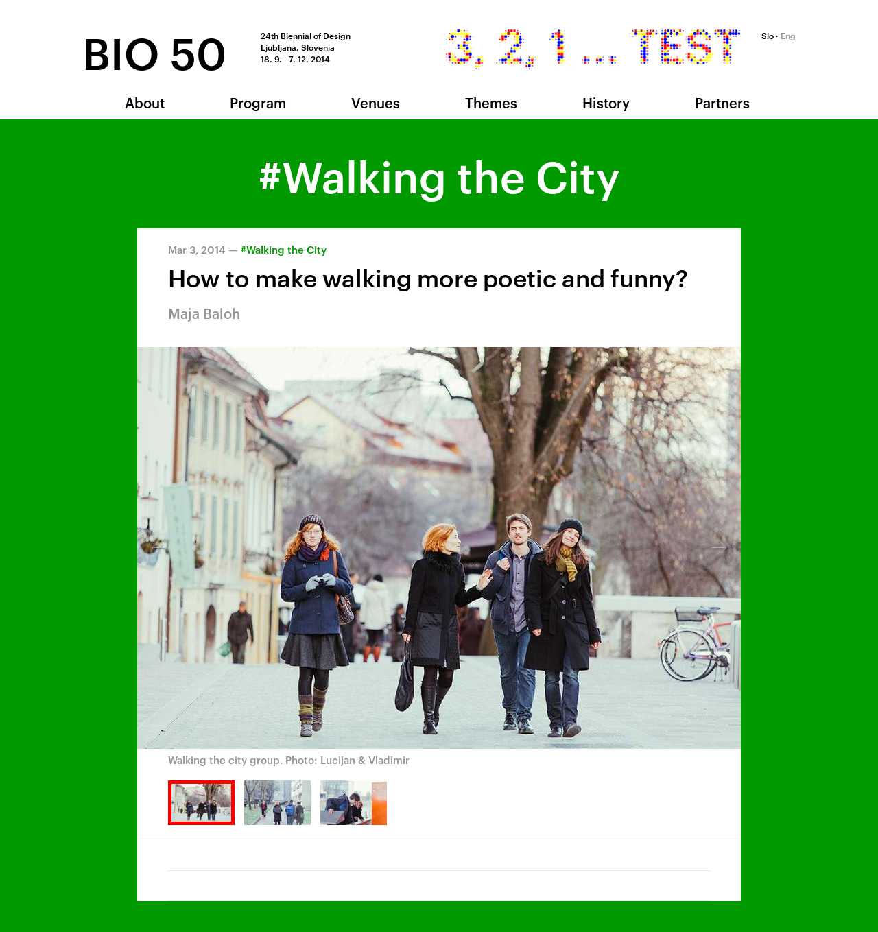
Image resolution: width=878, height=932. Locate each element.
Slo (767, 35)
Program (258, 102)
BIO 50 (154, 50)
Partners (722, 102)
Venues (375, 102)
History (606, 102)
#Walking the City (284, 249)
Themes (491, 102)
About (145, 102)
